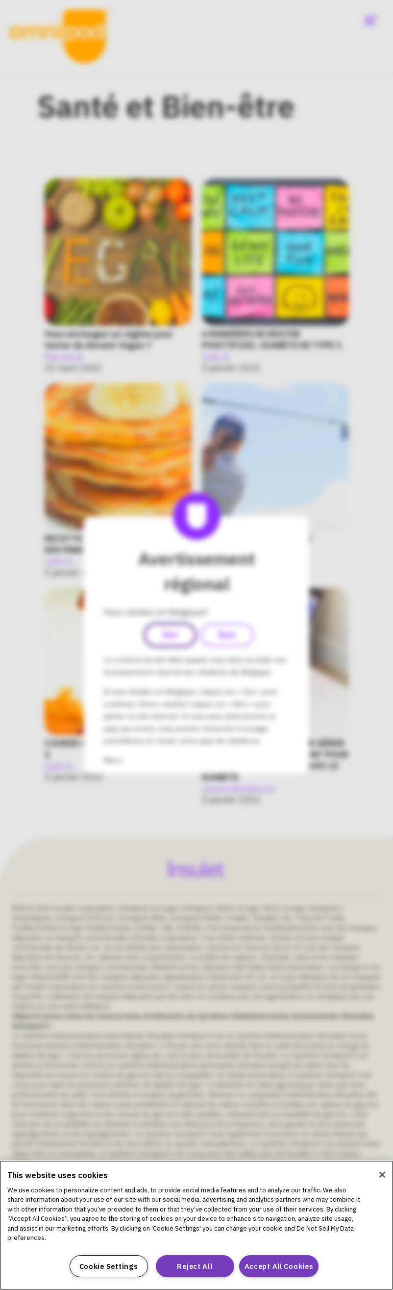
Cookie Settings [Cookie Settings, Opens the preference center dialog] (108, 1266)
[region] (196, 1225)
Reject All (194, 1266)
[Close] (382, 1174)
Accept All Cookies (279, 1266)
